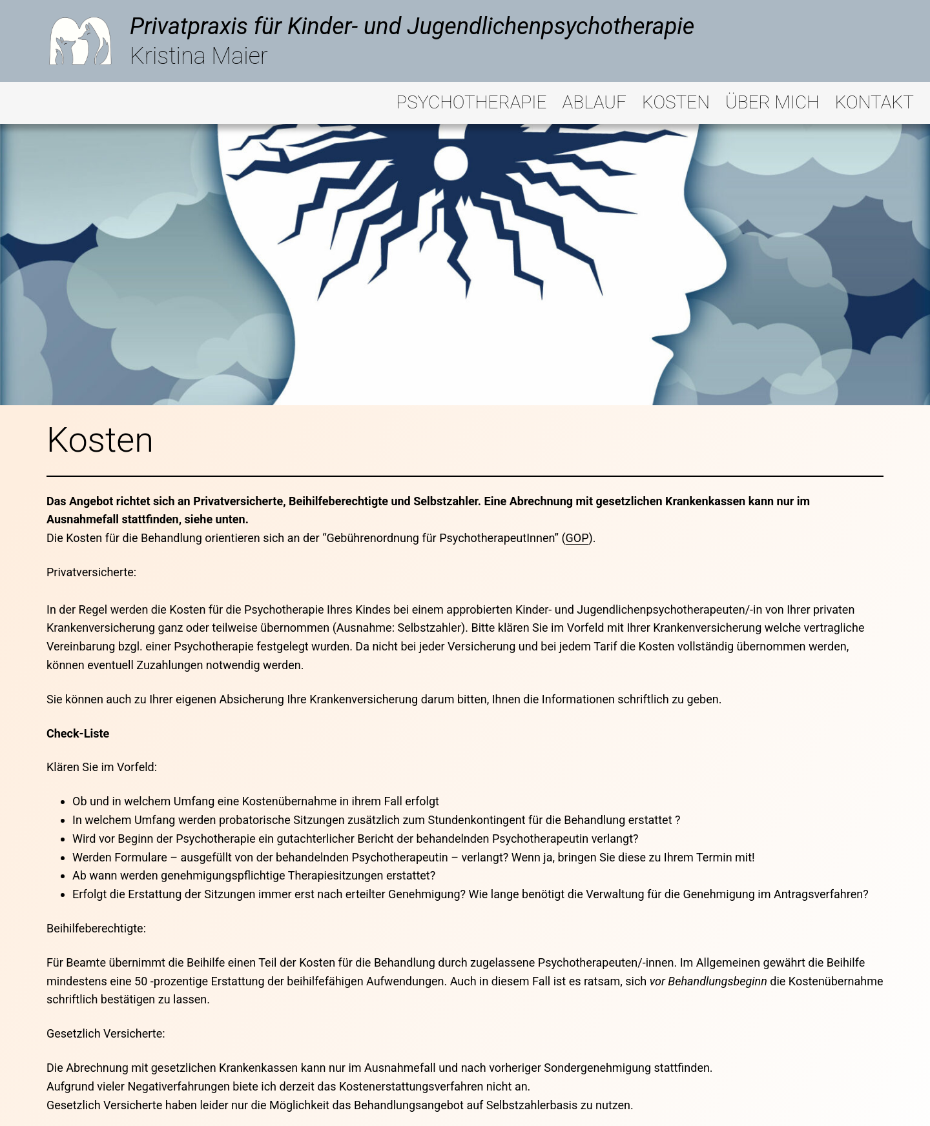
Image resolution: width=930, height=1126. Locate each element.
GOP (577, 538)
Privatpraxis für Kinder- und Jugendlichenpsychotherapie (412, 26)
